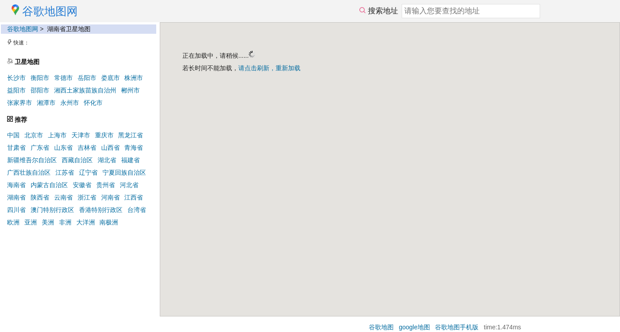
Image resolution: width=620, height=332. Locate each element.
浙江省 (87, 197)
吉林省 (87, 147)
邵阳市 (40, 90)
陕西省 (40, 197)
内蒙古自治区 (49, 184)
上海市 (57, 135)
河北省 (129, 184)
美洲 (48, 222)
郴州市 (130, 90)
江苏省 (64, 172)
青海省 (133, 147)
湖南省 (16, 197)
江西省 (133, 197)
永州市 (69, 102)
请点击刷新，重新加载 (269, 68)
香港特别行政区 (100, 209)
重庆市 (104, 135)
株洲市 (133, 77)
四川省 (16, 209)
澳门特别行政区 (52, 209)
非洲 (65, 222)
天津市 (80, 135)
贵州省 (105, 184)
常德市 (63, 77)
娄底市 (110, 77)
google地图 (414, 327)
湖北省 (107, 160)
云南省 (63, 197)
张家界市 (19, 102)
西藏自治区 (77, 160)
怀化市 (93, 102)
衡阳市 (40, 77)
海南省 (16, 184)
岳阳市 (87, 77)
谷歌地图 (381, 327)
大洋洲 (85, 222)
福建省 (130, 160)
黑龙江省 (130, 135)
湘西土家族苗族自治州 (85, 90)
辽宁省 (88, 172)
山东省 (63, 147)
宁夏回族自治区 (124, 172)
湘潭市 (46, 102)
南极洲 (108, 222)
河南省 (110, 197)
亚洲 (30, 222)
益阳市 (16, 90)
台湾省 (136, 209)
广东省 (40, 147)
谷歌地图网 (22, 28)
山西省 (110, 147)
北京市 (33, 135)
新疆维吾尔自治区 (32, 160)
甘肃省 (16, 147)
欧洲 (13, 222)
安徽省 (82, 184)
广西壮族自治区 (29, 172)
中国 (13, 135)
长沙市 (16, 77)
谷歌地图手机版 (456, 327)
